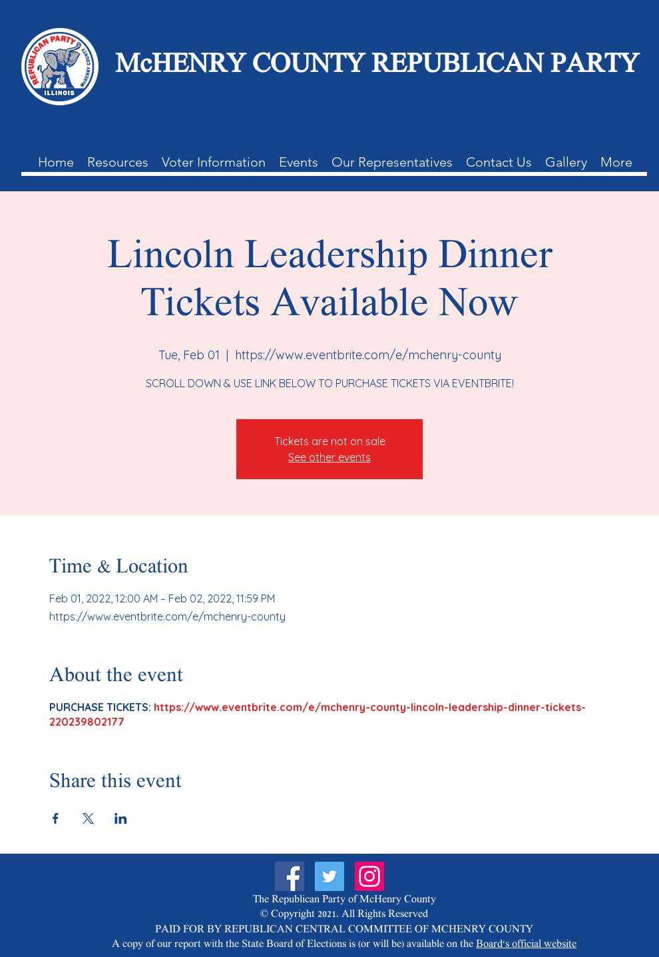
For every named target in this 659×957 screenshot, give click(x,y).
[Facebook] (289, 876)
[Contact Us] (516, 134)
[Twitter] (329, 876)
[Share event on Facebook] (55, 818)
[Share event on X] (88, 818)
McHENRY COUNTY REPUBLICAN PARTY (377, 66)
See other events (329, 457)
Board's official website (526, 944)
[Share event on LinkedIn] (120, 818)
